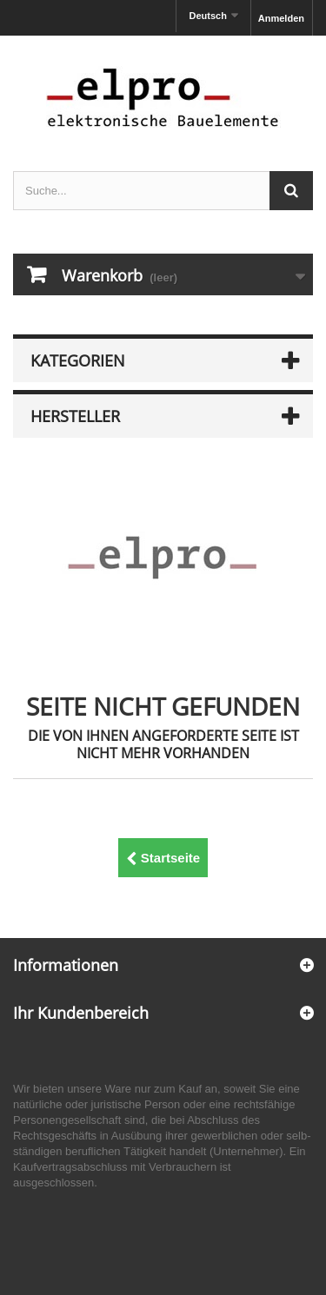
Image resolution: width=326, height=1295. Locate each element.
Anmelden (281, 18)
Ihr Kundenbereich (81, 1012)
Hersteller (75, 416)
